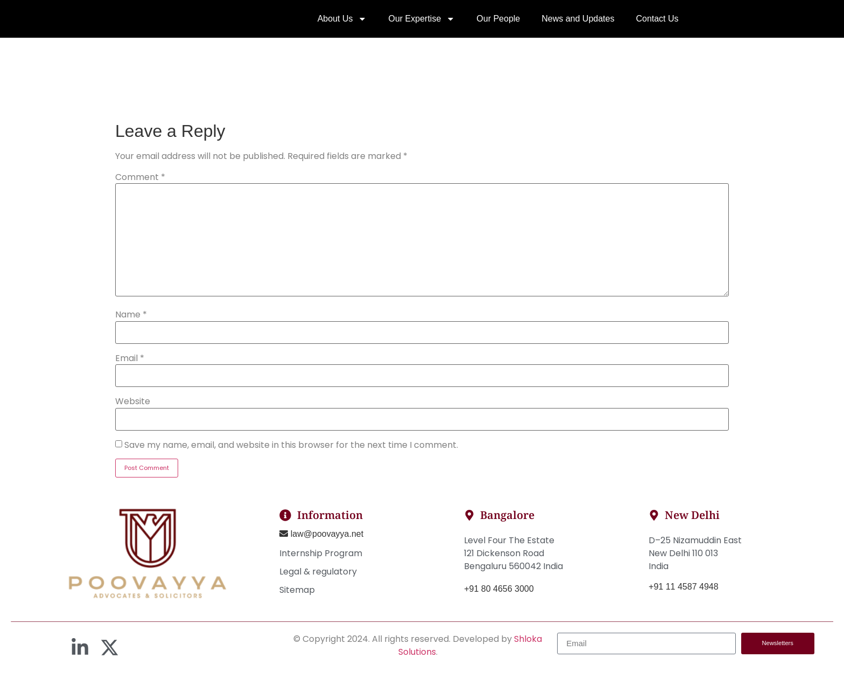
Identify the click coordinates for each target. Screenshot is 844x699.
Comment (140, 188)
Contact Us (657, 24)
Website (132, 413)
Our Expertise (421, 24)
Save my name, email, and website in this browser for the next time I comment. (291, 456)
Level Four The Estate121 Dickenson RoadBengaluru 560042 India (513, 564)
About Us (342, 24)
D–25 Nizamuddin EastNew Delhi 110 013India (695, 564)
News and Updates (577, 24)
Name (131, 326)
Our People (498, 24)
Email (129, 369)
